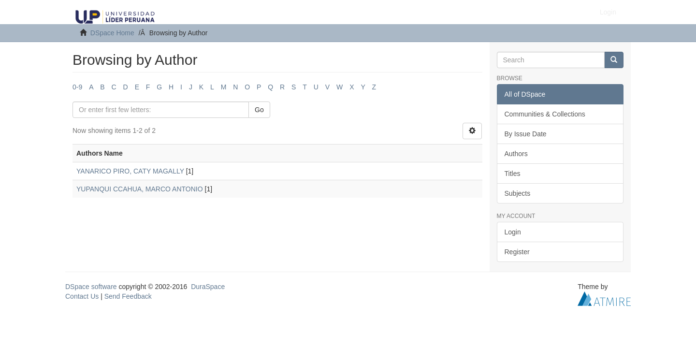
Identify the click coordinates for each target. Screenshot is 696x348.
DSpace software (91, 286)
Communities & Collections (545, 114)
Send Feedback (128, 296)
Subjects (518, 193)
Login (513, 232)
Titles (513, 173)
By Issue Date (526, 134)
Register (517, 252)
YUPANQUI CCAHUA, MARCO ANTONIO (139, 189)
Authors (516, 154)
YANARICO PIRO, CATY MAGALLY (130, 171)
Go (259, 110)
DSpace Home (112, 33)
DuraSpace (208, 286)
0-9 (77, 87)
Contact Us (82, 296)
